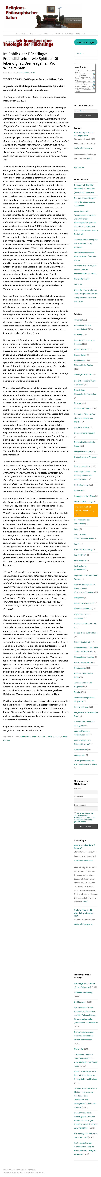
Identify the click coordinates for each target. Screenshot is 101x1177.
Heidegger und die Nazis (84, 496)
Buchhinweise (79, 360)
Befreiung (78, 335)
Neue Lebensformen (83, 609)
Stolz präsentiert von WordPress (19, 1170)
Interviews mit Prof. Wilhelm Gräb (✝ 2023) (40, 737)
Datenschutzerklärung (83, 993)
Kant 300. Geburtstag (83, 549)
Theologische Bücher (83, 374)
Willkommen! (22, 34)
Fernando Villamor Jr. (33, 1172)
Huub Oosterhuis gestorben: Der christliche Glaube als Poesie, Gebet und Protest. (85, 1075)
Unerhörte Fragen (85, 42)
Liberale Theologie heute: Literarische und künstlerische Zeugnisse (84, 588)
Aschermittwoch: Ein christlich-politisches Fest (83, 913)
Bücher (59, 34)
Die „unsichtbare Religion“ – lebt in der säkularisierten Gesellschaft (85, 202)
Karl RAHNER (80, 555)
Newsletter (35, 34)
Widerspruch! (79, 755)
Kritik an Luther (80, 560)
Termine (77, 692)
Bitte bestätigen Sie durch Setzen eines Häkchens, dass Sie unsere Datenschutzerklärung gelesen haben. (84, 817)
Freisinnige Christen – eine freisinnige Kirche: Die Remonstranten (85, 476)
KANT (76, 544)
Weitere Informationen (83, 148)
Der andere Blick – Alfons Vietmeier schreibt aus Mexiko (85, 418)
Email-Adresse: (80, 805)
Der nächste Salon (81, 427)
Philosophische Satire (83, 662)
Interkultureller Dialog (83, 501)
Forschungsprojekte (82, 466)
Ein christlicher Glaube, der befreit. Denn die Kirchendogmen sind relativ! (85, 270)
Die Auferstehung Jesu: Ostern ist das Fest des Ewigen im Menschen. (83, 1036)
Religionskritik (80, 668)
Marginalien (79, 598)
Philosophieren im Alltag (84, 657)
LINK (89, 159)
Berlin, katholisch (81, 349)
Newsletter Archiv (81, 279)
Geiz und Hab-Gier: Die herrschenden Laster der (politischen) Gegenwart (84, 189)
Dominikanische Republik (84, 433)
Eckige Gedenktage (82, 451)
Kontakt (69, 34)
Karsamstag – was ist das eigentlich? (84, 134)
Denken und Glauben (82, 409)
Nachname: (78, 797)
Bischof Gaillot (80, 355)
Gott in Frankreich (81, 485)
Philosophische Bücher (83, 365)
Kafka (76, 529)
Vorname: (78, 788)
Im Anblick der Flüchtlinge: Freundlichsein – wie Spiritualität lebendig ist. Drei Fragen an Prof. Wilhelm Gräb (30, 60)
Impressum (80, 34)
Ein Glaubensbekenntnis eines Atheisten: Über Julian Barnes (85, 256)
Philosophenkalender (82, 642)
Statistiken (78, 284)
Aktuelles (48, 34)
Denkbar (77, 403)
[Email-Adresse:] (86, 111)
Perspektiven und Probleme (85, 633)
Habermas (78, 490)
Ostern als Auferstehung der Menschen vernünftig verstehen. (86, 243)
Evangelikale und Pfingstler (85, 457)
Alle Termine (79, 167)
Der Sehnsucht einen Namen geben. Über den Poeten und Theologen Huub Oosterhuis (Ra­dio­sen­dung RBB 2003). (86, 1120)
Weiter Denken (80, 750)
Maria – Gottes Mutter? (84, 603)
